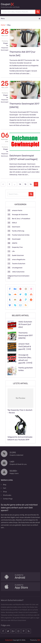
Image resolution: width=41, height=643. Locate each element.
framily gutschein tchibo (25, 369)
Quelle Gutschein (18, 255)
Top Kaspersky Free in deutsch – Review (20, 411)
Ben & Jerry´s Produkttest (21, 219)
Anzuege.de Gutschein (20, 214)
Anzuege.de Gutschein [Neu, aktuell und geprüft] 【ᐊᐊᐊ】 (25, 359)
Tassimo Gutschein (18, 264)
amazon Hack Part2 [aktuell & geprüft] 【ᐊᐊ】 (25, 346)
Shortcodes (7, 495)
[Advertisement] (20, 553)
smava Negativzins (18, 259)
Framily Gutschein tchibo (20, 235)
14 (20, 184)
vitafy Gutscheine (18, 272)
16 (31, 184)
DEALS (14, 223)
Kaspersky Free (17, 247)
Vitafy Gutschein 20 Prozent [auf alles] (25, 324)
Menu (3, 18)
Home (3, 25)
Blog (4, 485)
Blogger (5, 43)
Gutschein (8, 640)
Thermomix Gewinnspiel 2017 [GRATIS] (25, 335)
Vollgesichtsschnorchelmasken (18, 276)
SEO (38, 640)
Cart (4, 488)
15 (25, 184)
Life (13, 251)
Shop (5, 492)
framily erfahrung (18, 231)
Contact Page (8, 499)
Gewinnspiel (4, 50)
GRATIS (14, 243)
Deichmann (4, 156)
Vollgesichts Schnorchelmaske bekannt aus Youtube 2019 (20, 438)
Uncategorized (17, 268)
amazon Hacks (17, 210)
